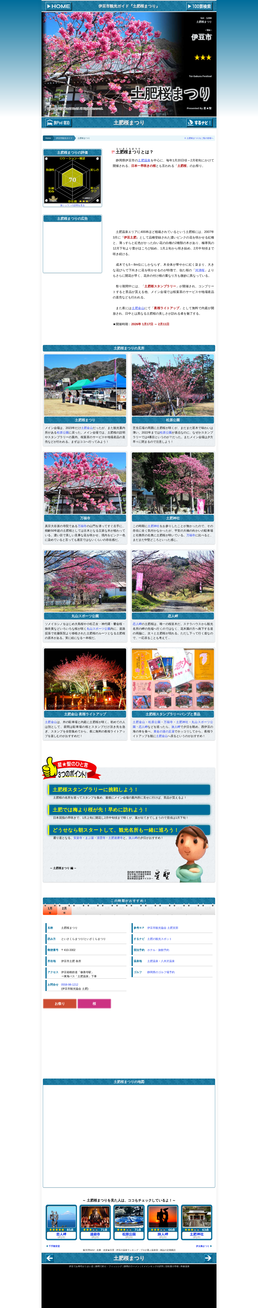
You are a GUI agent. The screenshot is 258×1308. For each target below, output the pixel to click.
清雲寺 (101, 838)
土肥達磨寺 (115, 838)
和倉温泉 (185, 1266)
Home (48, 138)
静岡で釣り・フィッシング (108, 1266)
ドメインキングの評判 (152, 1266)
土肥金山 (138, 308)
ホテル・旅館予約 (158, 950)
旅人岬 (176, 726)
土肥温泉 (144, 160)
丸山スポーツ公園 (98, 628)
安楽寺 (77, 838)
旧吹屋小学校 (172, 1266)
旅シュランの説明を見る (72, 205)
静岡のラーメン (131, 1266)
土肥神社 (154, 526)
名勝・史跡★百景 (105, 1250)
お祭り (60, 1004)
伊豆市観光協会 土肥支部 (162, 927)
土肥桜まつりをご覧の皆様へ (200, 138)
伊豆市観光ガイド (64, 138)
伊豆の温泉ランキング (127, 1250)
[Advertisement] (163, 198)
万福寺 (82, 526)
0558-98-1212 (69, 984)
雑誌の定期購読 (168, 1250)
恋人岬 (137, 624)
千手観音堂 (54, 1246)
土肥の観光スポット (159, 938)
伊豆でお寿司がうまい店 (81, 1266)
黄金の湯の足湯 (164, 731)
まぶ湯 (89, 838)
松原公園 (63, 432)
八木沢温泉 (168, 961)
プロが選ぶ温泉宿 (149, 1250)
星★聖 (207, 108)
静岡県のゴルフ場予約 (161, 972)
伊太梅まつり (202, 1246)
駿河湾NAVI (89, 1250)
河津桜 (200, 270)
